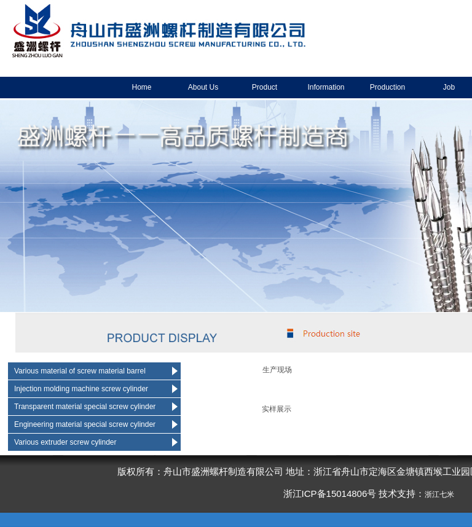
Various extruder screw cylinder (65, 442)
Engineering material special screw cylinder (84, 424)
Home (141, 87)
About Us (203, 87)
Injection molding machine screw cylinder (81, 389)
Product (264, 87)
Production (387, 87)
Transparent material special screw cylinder (84, 406)
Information (325, 87)
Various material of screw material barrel (80, 371)
